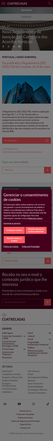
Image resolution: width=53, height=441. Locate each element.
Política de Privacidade (31, 246)
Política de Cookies (11, 246)
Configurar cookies (14, 230)
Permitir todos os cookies (14, 239)
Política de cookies (35, 218)
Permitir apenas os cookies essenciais (36, 230)
